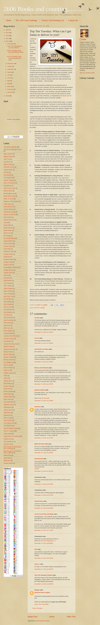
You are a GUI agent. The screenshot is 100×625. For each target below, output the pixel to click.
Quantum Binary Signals (42, 592)
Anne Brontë (7, 175)
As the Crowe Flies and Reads (44, 514)
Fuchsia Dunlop (8, 254)
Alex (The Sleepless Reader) (43, 575)
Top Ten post (45, 398)
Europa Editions (8, 241)
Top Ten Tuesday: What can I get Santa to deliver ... (15, 52)
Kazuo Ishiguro (8, 330)
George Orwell (8, 262)
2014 (7, 32)
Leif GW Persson (9, 338)
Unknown (37, 406)
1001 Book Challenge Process (13, 149)
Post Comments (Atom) (43, 621)
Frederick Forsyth (9, 251)
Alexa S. (37, 564)
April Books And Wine (41, 349)
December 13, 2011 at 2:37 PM (43, 438)
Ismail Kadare (8, 280)
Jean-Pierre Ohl (8, 296)
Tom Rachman (8, 425)
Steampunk (7, 415)
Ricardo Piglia (8, 386)
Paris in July (7, 365)
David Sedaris (8, 230)
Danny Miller (7, 225)
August (9, 72)
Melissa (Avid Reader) (41, 368)
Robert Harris (8, 394)
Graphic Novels (8, 272)
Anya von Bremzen (9, 183)
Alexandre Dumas (9, 167)
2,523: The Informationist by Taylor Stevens (14, 46)
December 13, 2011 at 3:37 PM (43, 495)
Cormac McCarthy (9, 220)
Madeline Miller (8, 346)
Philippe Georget (9, 373)
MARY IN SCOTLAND (41, 444)
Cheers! (36, 468)
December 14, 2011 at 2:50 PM (43, 569)
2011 (7, 41)
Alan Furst (7, 159)
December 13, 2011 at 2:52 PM (43, 471)
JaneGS (36, 318)
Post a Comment (37, 608)
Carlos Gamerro (8, 206)
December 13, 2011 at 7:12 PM (43, 530)
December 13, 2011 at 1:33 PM (43, 332)
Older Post (71, 617)
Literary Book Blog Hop (10, 344)
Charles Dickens (8, 209)
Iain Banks (7, 278)
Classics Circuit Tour (10, 214)
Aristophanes (7, 185)
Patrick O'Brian (8, 367)
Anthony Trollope (9, 180)
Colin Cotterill (8, 217)
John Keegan (8, 304)
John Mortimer (8, 309)
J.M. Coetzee (8, 283)
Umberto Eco (7, 439)
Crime (5, 222)
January (9, 92)
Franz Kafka (7, 249)
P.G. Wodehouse (9, 362)
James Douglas (8, 288)
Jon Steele (7, 315)
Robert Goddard (8, 391)
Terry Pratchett (8, 420)
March (9, 86)
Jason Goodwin (8, 293)
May (8, 80)
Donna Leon (7, 233)
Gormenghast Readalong (11, 267)
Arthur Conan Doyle (9, 188)
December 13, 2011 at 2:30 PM (43, 400)
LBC (35, 549)
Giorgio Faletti (8, 265)
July (8, 75)
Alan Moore (7, 162)
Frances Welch (8, 246)
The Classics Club (9, 423)
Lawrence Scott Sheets (10, 336)
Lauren (36, 338)
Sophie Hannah (8, 410)
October (9, 66)
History (6, 275)
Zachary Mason (8, 463)
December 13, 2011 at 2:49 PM (43, 452)
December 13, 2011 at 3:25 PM (43, 484)
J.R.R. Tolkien (8, 286)
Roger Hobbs (8, 399)
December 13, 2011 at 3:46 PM (43, 508)
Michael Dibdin (8, 354)
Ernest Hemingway (9, 238)
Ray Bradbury (8, 383)
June (9, 78)
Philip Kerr (7, 370)
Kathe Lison (7, 328)
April (8, 83)
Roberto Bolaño (8, 396)
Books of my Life (9, 199)
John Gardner (8, 301)
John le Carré (8, 307)
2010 (7, 96)
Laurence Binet (8, 333)
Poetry (6, 375)
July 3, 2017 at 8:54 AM (41, 604)
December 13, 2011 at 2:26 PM (43, 384)
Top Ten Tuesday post (47, 540)
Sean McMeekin (8, 402)
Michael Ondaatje (9, 357)
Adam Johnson (8, 154)
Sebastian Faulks (9, 404)
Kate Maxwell (38, 458)
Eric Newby (7, 235)
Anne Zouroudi (8, 177)
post (58, 211)
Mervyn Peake (8, 352)
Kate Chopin (7, 322)
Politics (6, 378)
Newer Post (32, 617)
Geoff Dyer (7, 257)
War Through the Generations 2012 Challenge (12, 451)
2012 (7, 38)
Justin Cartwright (9, 320)
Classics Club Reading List (52, 20)
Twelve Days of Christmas (11, 436)
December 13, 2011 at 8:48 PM (43, 543)
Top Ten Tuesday (39, 307)
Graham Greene (8, 270)
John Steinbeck (8, 312)
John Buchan (7, 299)
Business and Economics (11, 201)
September (10, 69)
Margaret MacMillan (9, 349)
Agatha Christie (8, 156)
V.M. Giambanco (9, 441)
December (10, 44)
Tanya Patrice (38, 501)
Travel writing (8, 433)
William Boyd (7, 455)
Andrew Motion (8, 169)
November (10, 63)
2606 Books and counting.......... (43, 8)
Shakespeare (8, 407)
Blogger (37, 590)
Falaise (84, 39)
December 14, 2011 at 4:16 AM (43, 558)
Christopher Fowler (9, 212)
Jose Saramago (8, 317)
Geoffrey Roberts (9, 259)
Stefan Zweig (7, 418)
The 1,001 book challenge (26, 20)
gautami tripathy (39, 390)
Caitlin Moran (8, 204)
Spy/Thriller (7, 412)
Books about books (9, 196)
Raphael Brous (8, 381)
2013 (7, 35)
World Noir (7, 458)
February (10, 89)
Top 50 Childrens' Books (11, 428)
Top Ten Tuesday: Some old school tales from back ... (14, 58)
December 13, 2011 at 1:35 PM (43, 343)
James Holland (8, 291)
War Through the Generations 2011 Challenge (12, 447)
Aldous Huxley (8, 164)
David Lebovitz (8, 228)
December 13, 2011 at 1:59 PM (43, 362)
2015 (7, 30)
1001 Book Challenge (10, 147)
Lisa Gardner (7, 341)
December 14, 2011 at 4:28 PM (43, 584)
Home (8, 20)
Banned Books (8, 191)
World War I (7, 460)
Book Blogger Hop (9, 193)
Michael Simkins (8, 359)
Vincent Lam (7, 444)
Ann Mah (6, 172)
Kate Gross (7, 325)
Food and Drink (8, 243)
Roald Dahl (7, 388)
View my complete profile (87, 73)
